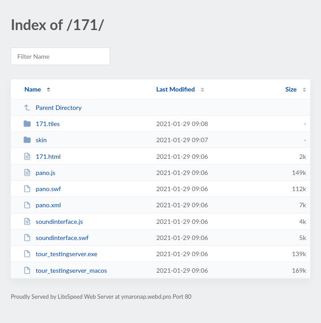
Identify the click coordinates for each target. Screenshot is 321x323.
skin (35, 140)
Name (32, 89)
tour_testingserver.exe (60, 254)
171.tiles (41, 123)
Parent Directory (52, 107)
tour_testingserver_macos (65, 270)
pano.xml (42, 205)
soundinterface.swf (55, 237)
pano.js (39, 172)
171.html (42, 156)
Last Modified (175, 89)
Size (291, 89)
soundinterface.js (53, 221)
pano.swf (42, 188)
